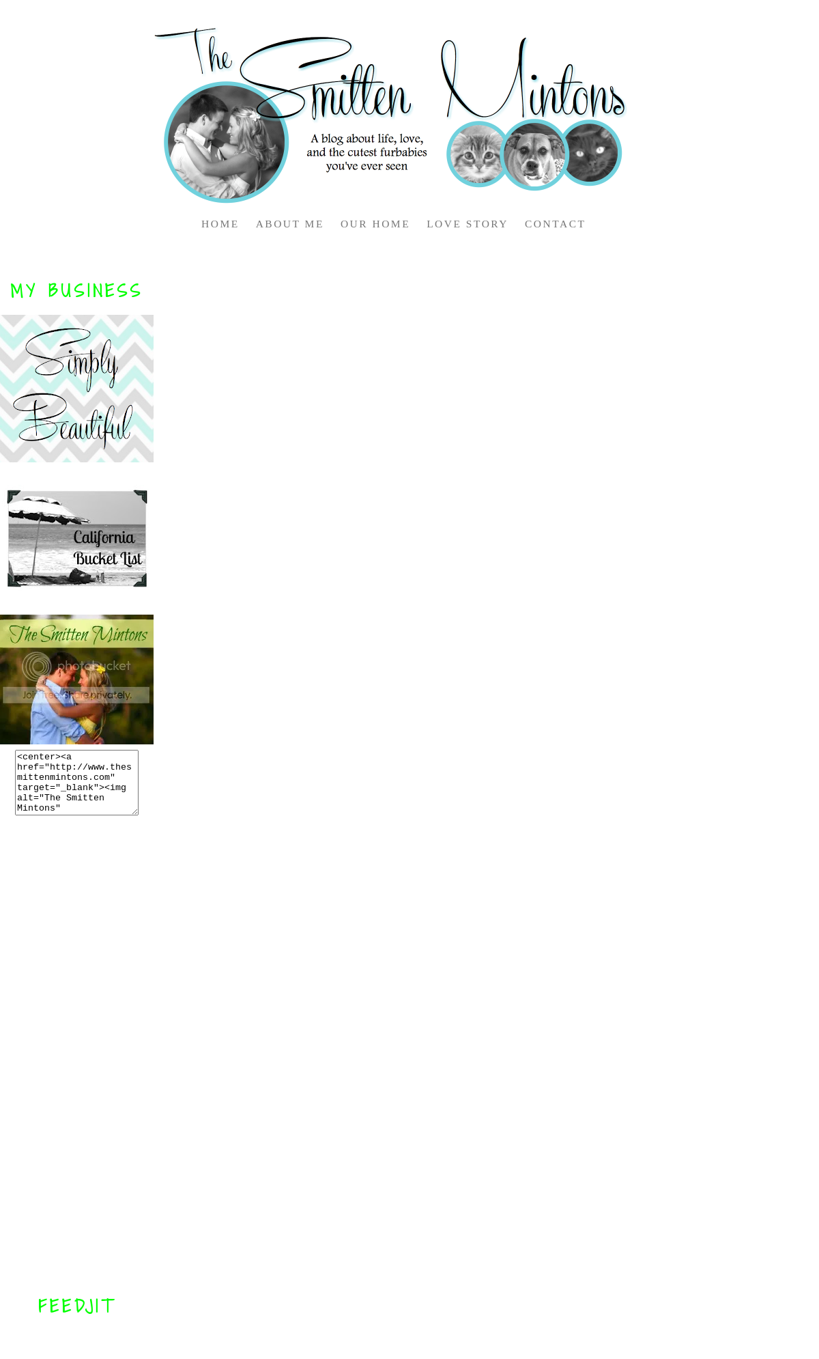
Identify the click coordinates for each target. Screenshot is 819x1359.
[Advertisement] (77, 1055)
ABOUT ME (290, 224)
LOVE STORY (467, 224)
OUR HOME (375, 224)
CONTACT (555, 224)
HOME (220, 224)
